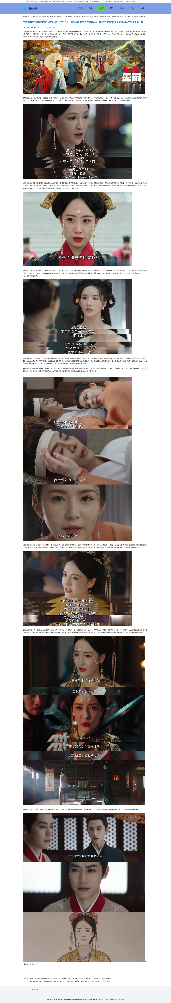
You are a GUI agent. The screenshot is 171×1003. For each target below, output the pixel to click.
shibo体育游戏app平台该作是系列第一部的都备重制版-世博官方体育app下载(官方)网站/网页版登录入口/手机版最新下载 (70, 979)
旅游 (122, 8)
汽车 (132, 8)
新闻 (111, 8)
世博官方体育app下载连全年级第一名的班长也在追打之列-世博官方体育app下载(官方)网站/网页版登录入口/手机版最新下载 (71, 981)
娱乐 (101, 8)
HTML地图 (120, 999)
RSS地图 (113, 999)
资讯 (91, 8)
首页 (80, 8)
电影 (142, 8)
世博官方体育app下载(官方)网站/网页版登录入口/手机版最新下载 (53, 16)
